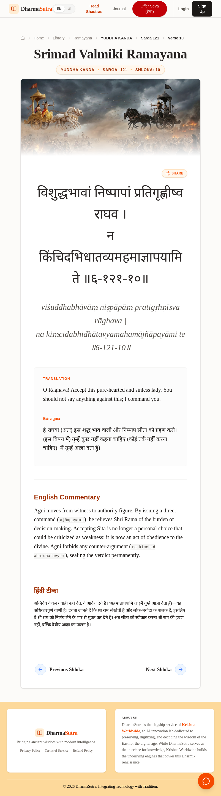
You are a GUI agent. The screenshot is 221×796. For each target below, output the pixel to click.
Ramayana (82, 38)
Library (59, 38)
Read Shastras (94, 9)
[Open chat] (206, 781)
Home (39, 38)
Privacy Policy (30, 750)
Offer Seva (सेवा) (149, 9)
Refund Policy (82, 750)
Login (183, 9)
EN (59, 9)
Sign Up (202, 9)
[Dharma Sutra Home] (30, 9)
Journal (119, 9)
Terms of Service (57, 750)
